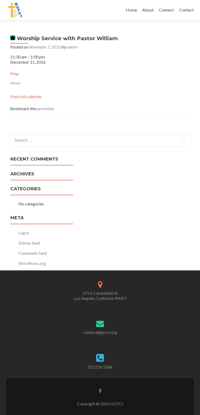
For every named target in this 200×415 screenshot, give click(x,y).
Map (14, 73)
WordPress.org (32, 263)
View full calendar (26, 96)
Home (131, 9)
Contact (186, 9)
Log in (23, 232)
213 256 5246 (100, 366)
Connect (166, 9)
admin (72, 46)
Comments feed (32, 253)
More (15, 82)
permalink (45, 108)
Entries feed (29, 242)
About (148, 9)
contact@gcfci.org (100, 332)
